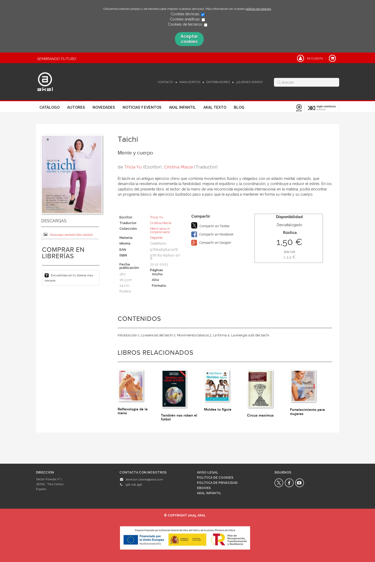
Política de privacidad (217, 483)
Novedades (104, 107)
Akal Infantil (182, 107)
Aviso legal (207, 472)
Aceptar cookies (189, 39)
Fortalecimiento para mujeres (307, 412)
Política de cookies (215, 477)
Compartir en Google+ (211, 242)
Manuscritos (189, 82)
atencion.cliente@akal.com (144, 479)
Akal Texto (214, 107)
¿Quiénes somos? (249, 82)
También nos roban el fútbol (179, 417)
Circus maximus (260, 415)
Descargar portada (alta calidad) (68, 234)
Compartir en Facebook (212, 234)
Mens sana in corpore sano (160, 230)
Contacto (165, 82)
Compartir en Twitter (210, 225)
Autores (76, 107)
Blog (239, 107)
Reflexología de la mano (133, 411)
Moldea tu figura (217, 409)
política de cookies (258, 9)
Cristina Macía (178, 167)
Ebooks (204, 488)
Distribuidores (218, 82)
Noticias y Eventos (142, 107)
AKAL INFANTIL (209, 493)
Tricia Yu (133, 167)
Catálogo (49, 107)
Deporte (156, 238)
